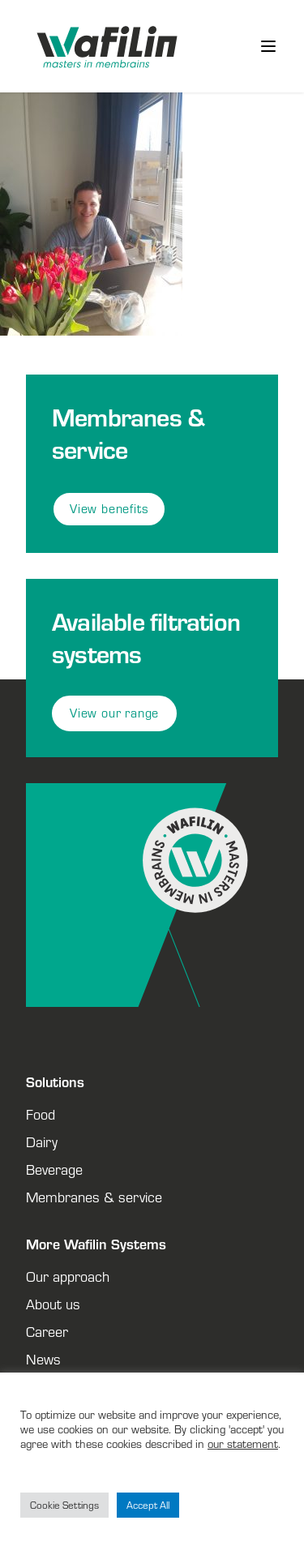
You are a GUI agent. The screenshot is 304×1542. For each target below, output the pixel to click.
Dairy (42, 1141)
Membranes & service (94, 1196)
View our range (114, 713)
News (43, 1358)
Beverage (54, 1169)
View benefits (109, 508)
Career (47, 1331)
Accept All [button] (147, 1505)
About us (53, 1303)
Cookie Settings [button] (64, 1505)
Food (40, 1113)
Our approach (67, 1276)
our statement (243, 1443)
